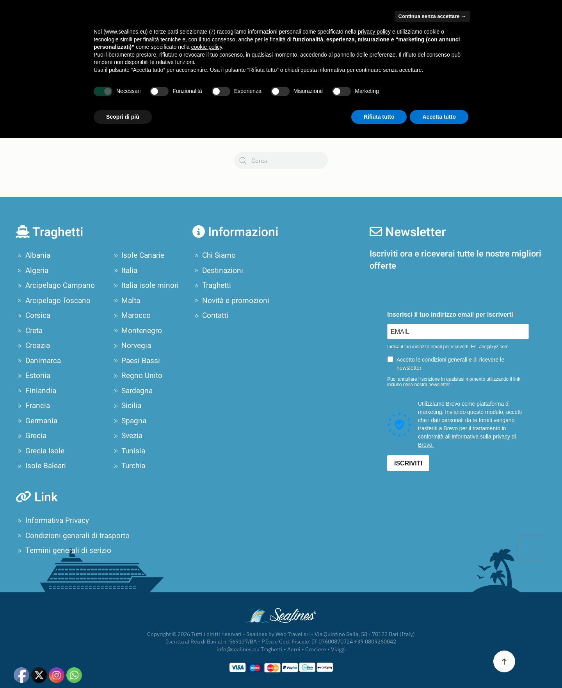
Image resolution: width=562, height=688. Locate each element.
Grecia (31, 435)
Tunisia (129, 451)
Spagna (129, 420)
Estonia (33, 375)
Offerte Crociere (270, 33)
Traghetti (211, 285)
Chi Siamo (117, 33)
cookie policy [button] (206, 597)
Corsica (33, 315)
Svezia (127, 435)
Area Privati (412, 8)
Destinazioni (217, 270)
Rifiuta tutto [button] (379, 666)
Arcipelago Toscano (53, 300)
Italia (125, 270)
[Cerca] (281, 160)
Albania (33, 255)
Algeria (32, 270)
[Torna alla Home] (54, 33)
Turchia (129, 465)
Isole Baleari (41, 465)
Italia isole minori (145, 285)
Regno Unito (137, 375)
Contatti (531, 33)
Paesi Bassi (136, 360)
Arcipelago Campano (55, 285)
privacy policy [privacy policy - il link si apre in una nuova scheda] (374, 582)
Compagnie (165, 33)
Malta (126, 300)
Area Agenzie (375, 8)
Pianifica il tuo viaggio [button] (341, 33)
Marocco (131, 315)
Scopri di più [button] (122, 666)
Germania (36, 420)
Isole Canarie (138, 255)
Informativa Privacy (52, 520)
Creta (29, 330)
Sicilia (127, 405)
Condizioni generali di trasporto (73, 535)
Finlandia (36, 390)
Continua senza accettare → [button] (432, 566)
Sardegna (132, 390)
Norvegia (131, 345)
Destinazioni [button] (219, 33)
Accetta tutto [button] (439, 666)
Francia (33, 405)
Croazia (33, 345)
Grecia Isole (40, 451)
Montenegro (137, 330)
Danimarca (38, 360)
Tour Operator (408, 33)
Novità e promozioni (467, 33)
